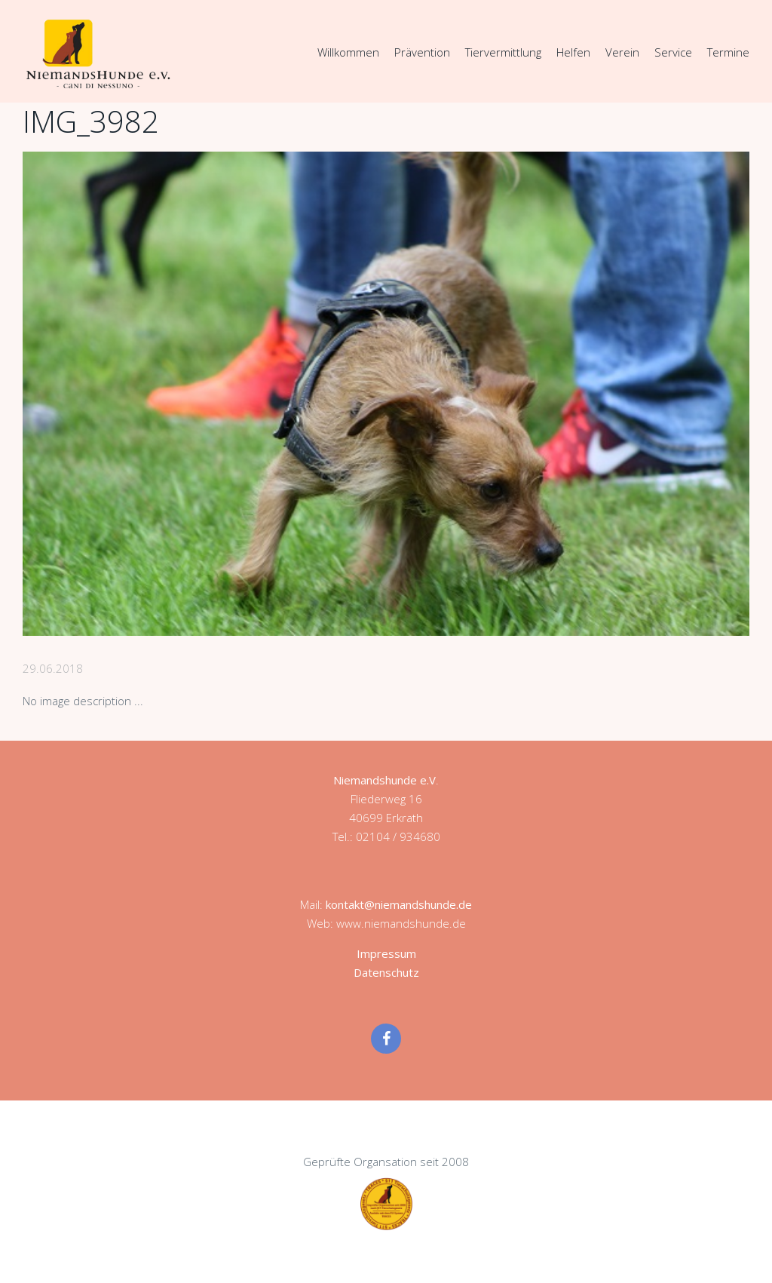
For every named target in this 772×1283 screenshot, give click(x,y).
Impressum (386, 953)
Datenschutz (386, 972)
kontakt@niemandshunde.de (399, 904)
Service (673, 52)
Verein (622, 52)
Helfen (573, 52)
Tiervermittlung (503, 52)
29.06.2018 (53, 668)
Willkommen (348, 52)
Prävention (422, 52)
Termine (728, 52)
